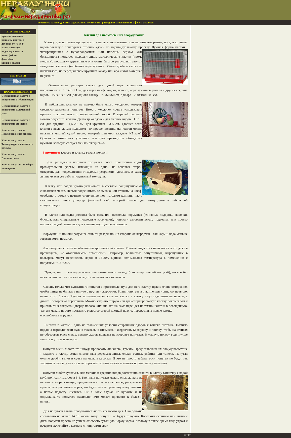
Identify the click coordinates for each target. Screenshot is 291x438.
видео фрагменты (12, 51)
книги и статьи (11, 62)
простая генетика (12, 36)
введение (43, 22)
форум (138, 22)
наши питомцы (11, 47)
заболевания (125, 22)
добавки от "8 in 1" (13, 43)
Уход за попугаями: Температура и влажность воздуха (17, 144)
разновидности (60, 22)
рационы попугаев (13, 40)
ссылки (148, 22)
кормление (93, 22)
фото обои (8, 59)
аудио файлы (9, 55)
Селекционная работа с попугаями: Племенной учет (16, 109)
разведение (108, 22)
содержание (78, 22)
